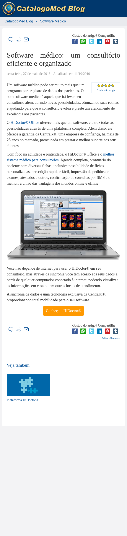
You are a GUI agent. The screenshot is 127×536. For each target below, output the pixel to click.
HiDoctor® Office (25, 122)
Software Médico (53, 21)
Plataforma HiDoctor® (28, 388)
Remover (115, 338)
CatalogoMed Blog (19, 21)
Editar (105, 338)
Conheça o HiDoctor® (63, 311)
